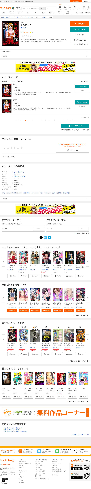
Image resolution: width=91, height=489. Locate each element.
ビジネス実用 (59, 12)
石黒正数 (32, 269)
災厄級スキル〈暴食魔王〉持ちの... (23, 267)
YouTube (21, 480)
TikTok (20, 478)
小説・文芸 (52, 12)
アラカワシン (10, 348)
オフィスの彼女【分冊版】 (11, 303)
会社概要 (54, 461)
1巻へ (13, 81)
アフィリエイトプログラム (42, 478)
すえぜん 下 (16, 103)
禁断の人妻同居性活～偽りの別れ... (57, 304)
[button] (12, 276)
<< (16, 120)
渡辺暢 (27, 269)
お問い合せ (38, 475)
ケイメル (72, 307)
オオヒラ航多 (45, 269)
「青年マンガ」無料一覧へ (81, 315)
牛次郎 (72, 269)
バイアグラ (44, 307)
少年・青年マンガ (12, 12)
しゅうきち (72, 348)
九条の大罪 (33, 344)
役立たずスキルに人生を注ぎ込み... (68, 345)
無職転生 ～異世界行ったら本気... (58, 344)
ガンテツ (66, 348)
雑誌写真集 (67, 12)
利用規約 (54, 467)
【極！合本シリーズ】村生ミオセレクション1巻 (50, 390)
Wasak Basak (10, 307)
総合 (4, 12)
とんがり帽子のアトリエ (23, 344)
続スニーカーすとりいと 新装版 (72, 390)
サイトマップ (55, 475)
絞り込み (18, 8)
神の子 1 (15, 389)
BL (28, 12)
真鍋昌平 (32, 348)
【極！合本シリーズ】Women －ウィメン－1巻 (28, 390)
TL (35, 12)
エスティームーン (23, 307)
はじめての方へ (80, 12)
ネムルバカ (33, 266)
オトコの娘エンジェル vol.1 (11, 266)
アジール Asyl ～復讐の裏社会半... (80, 266)
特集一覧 (21, 465)
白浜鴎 (20, 348)
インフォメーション (40, 473)
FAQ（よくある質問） (41, 471)
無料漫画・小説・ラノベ (25, 463)
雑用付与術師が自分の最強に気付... (11, 345)
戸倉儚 (16, 348)
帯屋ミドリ (56, 269)
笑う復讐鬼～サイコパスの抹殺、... (46, 267)
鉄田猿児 (78, 348)
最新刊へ (20, 81)
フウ (35, 307)
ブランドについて (56, 463)
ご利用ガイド (88, 12)
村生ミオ (23, 27)
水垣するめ (21, 269)
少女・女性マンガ (20, 12)
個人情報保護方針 (56, 469)
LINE (20, 473)
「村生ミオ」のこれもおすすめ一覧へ (78, 401)
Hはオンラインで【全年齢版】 (69, 303)
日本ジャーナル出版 (19, 176)
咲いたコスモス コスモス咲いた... (58, 266)
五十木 (32, 307)
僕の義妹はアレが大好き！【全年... (46, 304)
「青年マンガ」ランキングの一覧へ (79, 361)
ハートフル (82, 389)
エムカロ (66, 307)
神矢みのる (67, 269)
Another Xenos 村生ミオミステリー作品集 (6, 390)
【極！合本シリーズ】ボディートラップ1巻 (39, 390)
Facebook (21, 482)
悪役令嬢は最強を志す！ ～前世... (34, 304)
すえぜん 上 (16, 87)
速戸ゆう (78, 269)
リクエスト (38, 477)
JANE (16, 307)
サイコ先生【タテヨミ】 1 (61, 389)
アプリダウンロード (40, 465)
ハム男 (82, 348)
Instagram (21, 477)
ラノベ (44, 12)
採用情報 (54, 465)
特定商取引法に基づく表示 (59, 471)
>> (74, 120)
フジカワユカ (56, 348)
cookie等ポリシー (56, 473)
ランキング (22, 467)
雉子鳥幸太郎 (79, 307)
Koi (54, 307)
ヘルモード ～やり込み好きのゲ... (80, 345)
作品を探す (38, 463)
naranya (57, 307)
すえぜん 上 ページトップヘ (80, 434)
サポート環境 (38, 469)
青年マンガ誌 (10, 269)
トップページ (22, 461)
